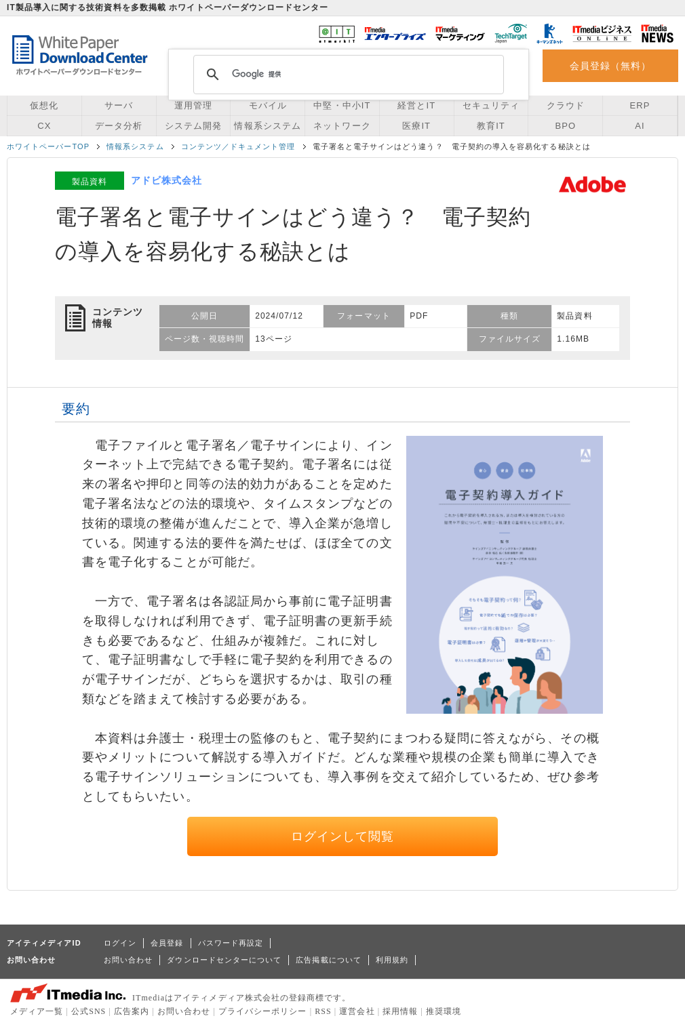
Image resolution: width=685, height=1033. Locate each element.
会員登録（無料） (611, 65)
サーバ (118, 105)
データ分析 (118, 126)
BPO (565, 126)
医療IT (416, 126)
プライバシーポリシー (262, 1011)
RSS (323, 1011)
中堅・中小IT (341, 105)
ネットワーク (341, 126)
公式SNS (88, 1011)
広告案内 (131, 1011)
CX (44, 126)
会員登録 (167, 943)
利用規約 (392, 960)
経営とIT (416, 105)
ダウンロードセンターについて (224, 960)
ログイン (120, 943)
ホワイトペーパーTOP (48, 146)
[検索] (346, 74)
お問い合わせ (128, 960)
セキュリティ (491, 105)
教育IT (491, 126)
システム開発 (193, 126)
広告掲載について (328, 960)
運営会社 (356, 1011)
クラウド (566, 105)
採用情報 (400, 1011)
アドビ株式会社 (166, 180)
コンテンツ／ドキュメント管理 (238, 146)
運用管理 (193, 105)
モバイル (268, 105)
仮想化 (44, 105)
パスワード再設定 (231, 943)
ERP (640, 105)
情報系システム (267, 126)
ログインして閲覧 (343, 836)
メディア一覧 (36, 1011)
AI (639, 126)
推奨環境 (443, 1011)
